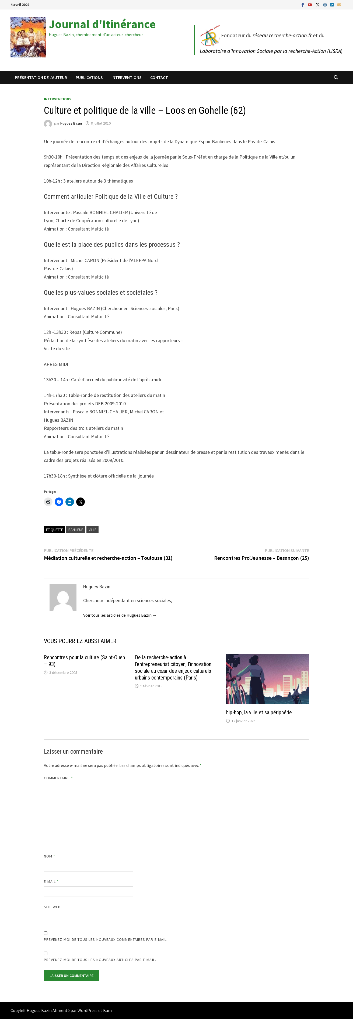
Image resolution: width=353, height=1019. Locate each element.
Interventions (126, 77)
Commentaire (58, 778)
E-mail (51, 881)
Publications (89, 77)
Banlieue (75, 529)
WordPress (87, 1010)
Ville (92, 529)
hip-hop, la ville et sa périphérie (259, 712)
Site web (52, 906)
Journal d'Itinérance (102, 23)
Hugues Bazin (71, 123)
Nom (49, 856)
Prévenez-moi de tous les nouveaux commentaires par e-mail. (106, 939)
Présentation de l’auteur (41, 77)
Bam (107, 1010)
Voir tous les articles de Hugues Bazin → (120, 615)
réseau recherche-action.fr (282, 35)
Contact (159, 77)
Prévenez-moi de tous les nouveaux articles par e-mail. (100, 959)
